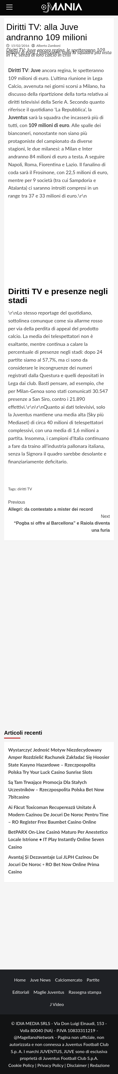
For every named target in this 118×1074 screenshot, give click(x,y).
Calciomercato (68, 979)
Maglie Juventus (48, 992)
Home (20, 979)
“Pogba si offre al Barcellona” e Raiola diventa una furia (59, 523)
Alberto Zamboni (48, 46)
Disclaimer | (78, 1065)
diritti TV (24, 489)
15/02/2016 (20, 46)
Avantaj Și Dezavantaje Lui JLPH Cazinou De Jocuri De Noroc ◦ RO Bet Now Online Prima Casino (53, 864)
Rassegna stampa (85, 992)
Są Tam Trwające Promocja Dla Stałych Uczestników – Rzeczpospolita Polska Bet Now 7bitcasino (56, 789)
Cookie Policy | (23, 1065)
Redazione (100, 1065)
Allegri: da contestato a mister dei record (59, 505)
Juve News (40, 979)
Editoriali (21, 992)
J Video (57, 1004)
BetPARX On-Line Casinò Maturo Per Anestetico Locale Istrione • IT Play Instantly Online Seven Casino (58, 839)
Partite (93, 979)
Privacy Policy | (52, 1065)
